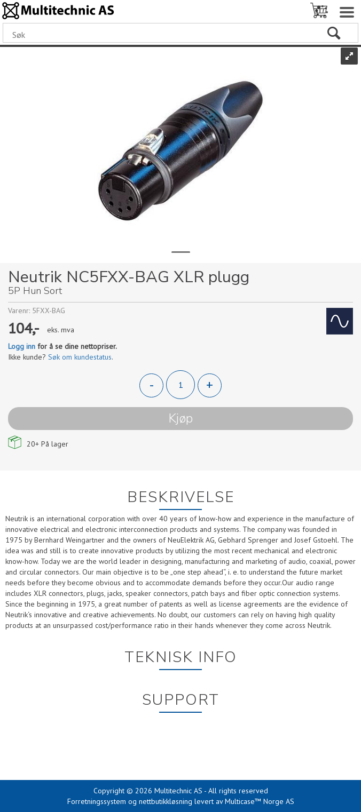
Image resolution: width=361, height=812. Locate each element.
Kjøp (180, 418)
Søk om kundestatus (80, 357)
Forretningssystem (96, 801)
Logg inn (21, 346)
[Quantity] (180, 384)
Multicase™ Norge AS (259, 801)
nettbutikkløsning (165, 801)
